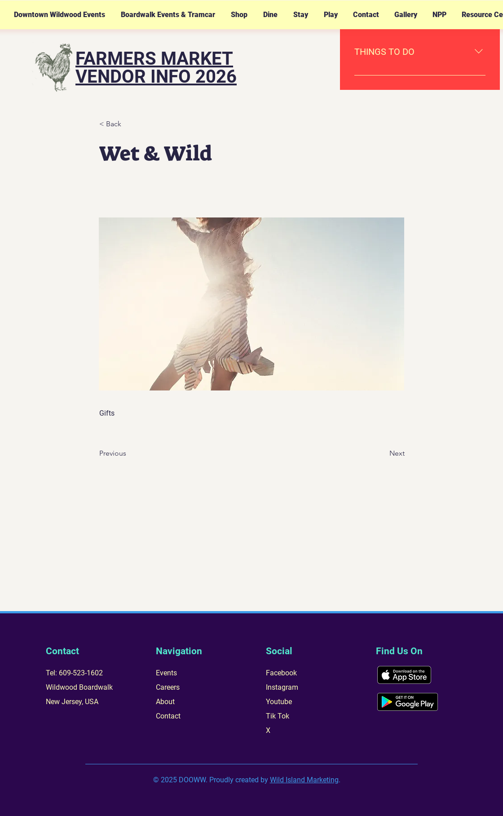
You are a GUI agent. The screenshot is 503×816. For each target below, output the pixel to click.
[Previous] (129, 453)
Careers (168, 687)
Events (166, 673)
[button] (59, 14)
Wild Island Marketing (304, 780)
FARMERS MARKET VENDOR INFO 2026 (156, 67)
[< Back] (129, 124)
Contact (168, 716)
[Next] (382, 453)
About (165, 701)
